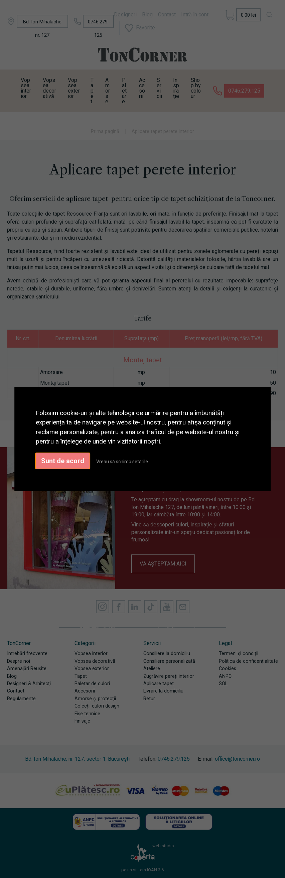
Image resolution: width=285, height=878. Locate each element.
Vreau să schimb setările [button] (122, 461)
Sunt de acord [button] (62, 461)
